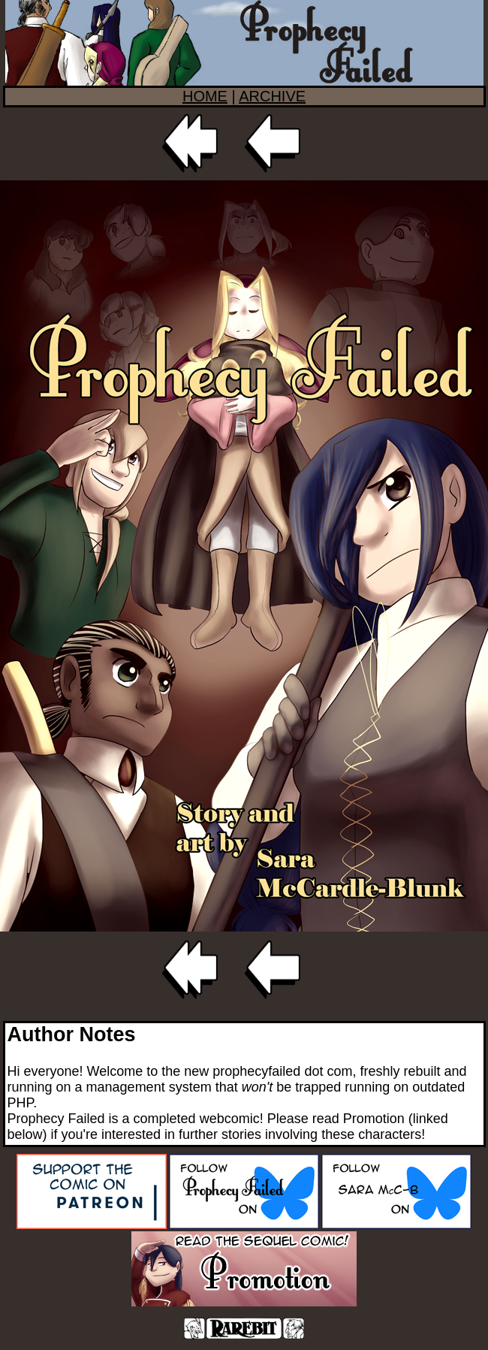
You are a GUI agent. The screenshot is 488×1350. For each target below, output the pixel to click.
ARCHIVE (272, 96)
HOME (204, 96)
